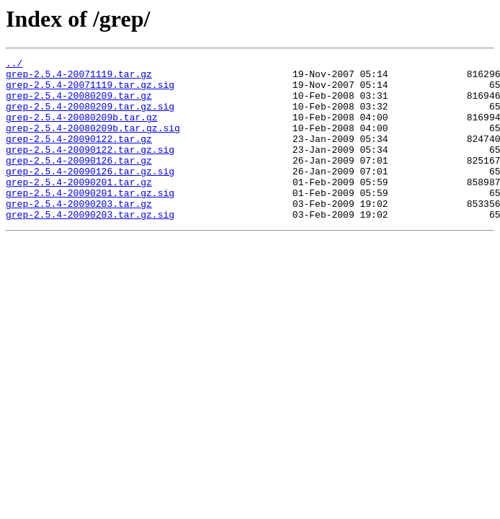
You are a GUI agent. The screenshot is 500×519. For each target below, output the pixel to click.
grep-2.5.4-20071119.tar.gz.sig (90, 90)
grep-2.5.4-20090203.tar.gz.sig (90, 246)
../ (14, 64)
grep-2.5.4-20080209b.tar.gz (82, 129)
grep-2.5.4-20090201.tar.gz (79, 207)
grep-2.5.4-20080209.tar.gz (79, 103)
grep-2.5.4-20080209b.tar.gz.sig (93, 142)
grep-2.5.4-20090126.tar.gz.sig (90, 194)
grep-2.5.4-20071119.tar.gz (79, 77)
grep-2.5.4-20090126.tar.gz (79, 181)
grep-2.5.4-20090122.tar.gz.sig (90, 168)
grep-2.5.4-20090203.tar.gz (79, 233)
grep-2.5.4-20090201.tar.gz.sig (90, 220)
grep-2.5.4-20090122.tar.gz (79, 155)
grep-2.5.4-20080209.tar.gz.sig (90, 116)
